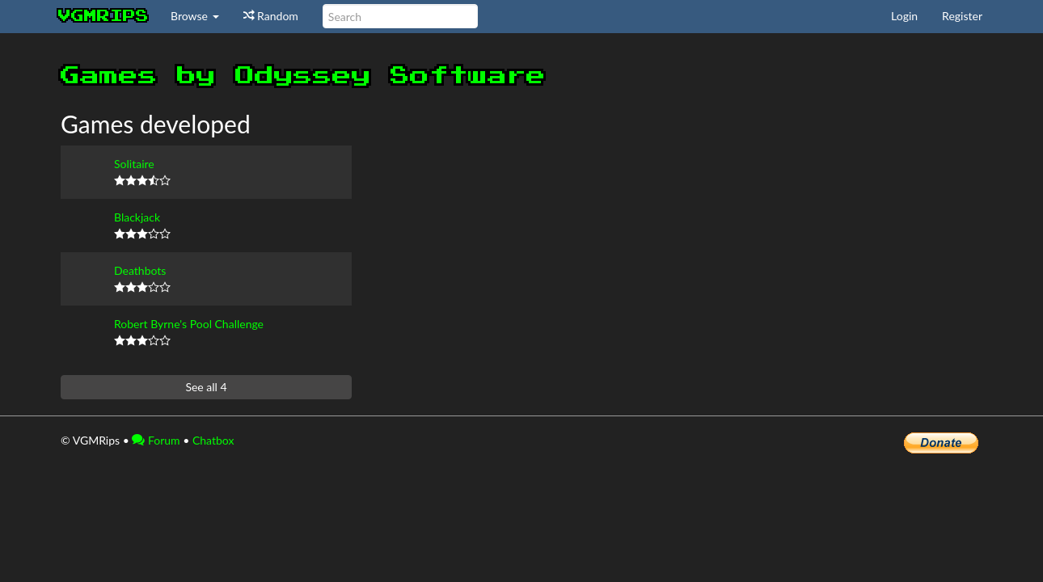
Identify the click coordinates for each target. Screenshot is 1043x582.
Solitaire (134, 164)
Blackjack (137, 217)
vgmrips (103, 16)
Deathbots (140, 270)
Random (270, 16)
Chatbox (213, 440)
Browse (195, 16)
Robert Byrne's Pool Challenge (189, 324)
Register (962, 16)
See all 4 (205, 387)
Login (904, 16)
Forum (155, 440)
